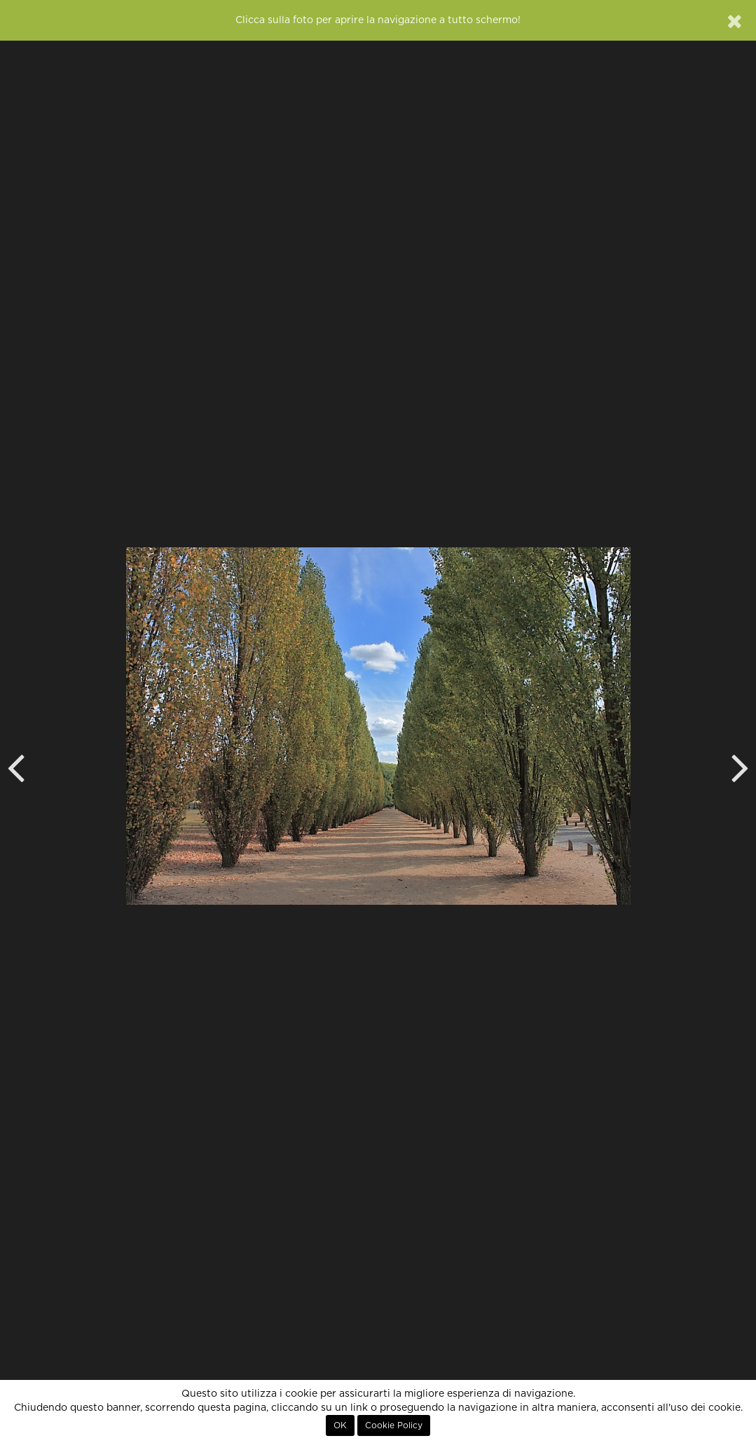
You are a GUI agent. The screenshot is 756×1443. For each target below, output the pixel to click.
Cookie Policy (393, 1425)
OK (340, 1425)
